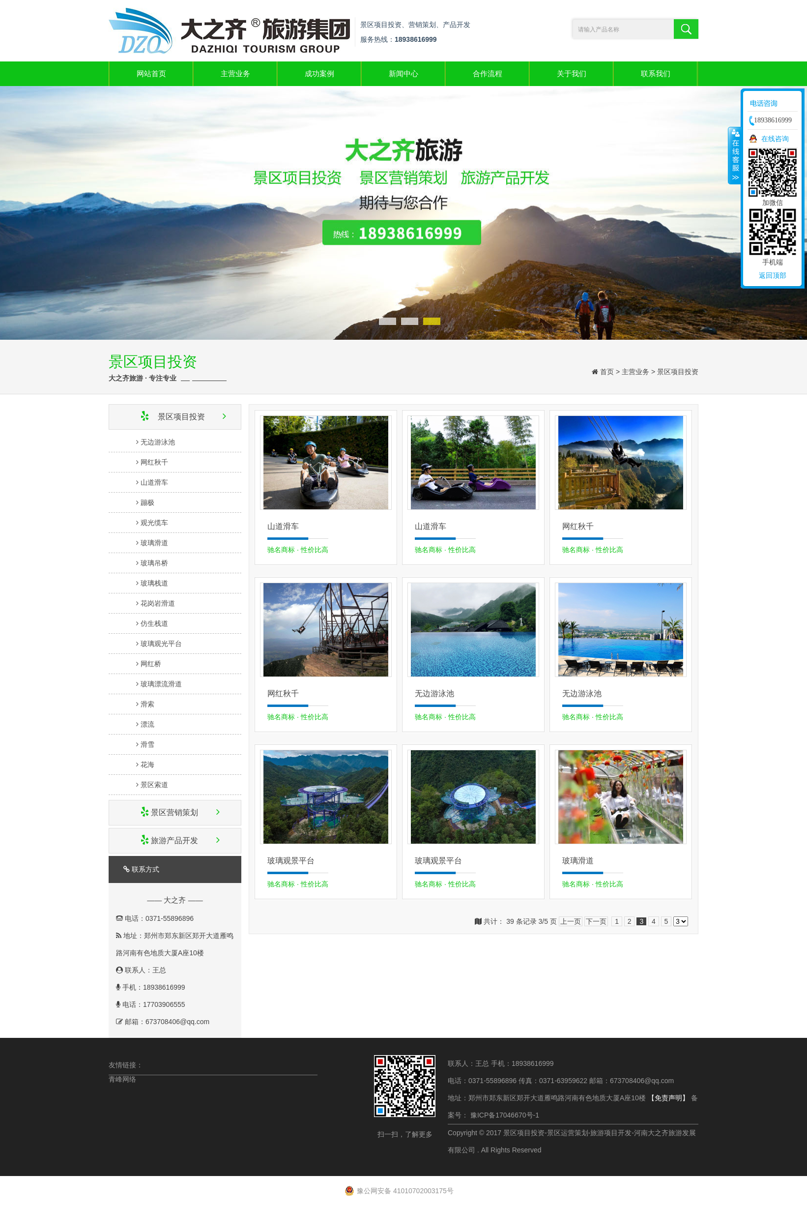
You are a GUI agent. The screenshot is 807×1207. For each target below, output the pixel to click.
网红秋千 (145, 462)
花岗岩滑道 (148, 603)
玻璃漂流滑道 (152, 684)
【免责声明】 (668, 1098)
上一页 (570, 921)
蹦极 (138, 502)
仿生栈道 (145, 623)
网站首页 (151, 73)
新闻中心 (403, 73)
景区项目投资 (677, 372)
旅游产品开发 (172, 840)
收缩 (735, 155)
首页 (607, 372)
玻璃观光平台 (152, 644)
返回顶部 (772, 275)
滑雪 (138, 744)
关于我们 (571, 73)
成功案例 (319, 73)
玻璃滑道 (145, 543)
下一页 (596, 921)
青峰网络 (122, 1079)
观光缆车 (145, 523)
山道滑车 (145, 482)
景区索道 (145, 785)
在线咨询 (775, 139)
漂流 (138, 724)
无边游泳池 (148, 442)
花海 (138, 764)
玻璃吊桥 (145, 563)
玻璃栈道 (145, 583)
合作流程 (487, 73)
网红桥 (141, 664)
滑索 (138, 704)
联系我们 (655, 73)
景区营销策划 (172, 812)
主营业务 (235, 73)
